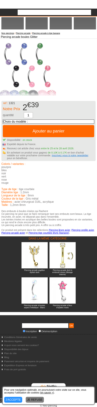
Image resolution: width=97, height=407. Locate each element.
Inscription (30, 331)
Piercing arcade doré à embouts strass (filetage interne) (62, 272)
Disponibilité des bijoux (16, 349)
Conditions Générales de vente (20, 337)
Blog (6, 357)
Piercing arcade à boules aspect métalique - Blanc (34, 306)
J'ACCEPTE (13, 399)
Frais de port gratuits (15, 369)
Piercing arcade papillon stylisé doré (34, 271)
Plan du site (10, 353)
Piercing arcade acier (13, 232)
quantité (8, 115)
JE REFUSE (34, 399)
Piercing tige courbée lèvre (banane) (48, 232)
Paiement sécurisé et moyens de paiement (26, 361)
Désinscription (48, 331)
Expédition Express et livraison (20, 365)
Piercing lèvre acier (59, 230)
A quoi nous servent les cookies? (21, 345)
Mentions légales (13, 341)
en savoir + (47, 392)
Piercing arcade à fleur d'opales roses (62, 306)
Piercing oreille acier (82, 230)
